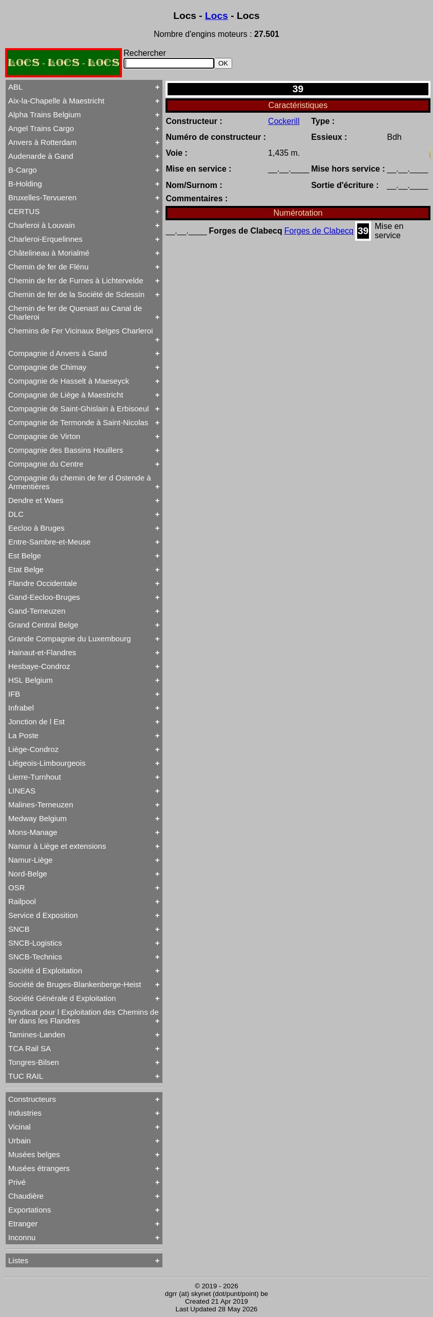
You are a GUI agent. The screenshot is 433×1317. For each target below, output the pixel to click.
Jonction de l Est (36, 721)
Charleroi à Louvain (41, 225)
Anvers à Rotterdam (42, 142)
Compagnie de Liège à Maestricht (65, 394)
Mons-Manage (32, 832)
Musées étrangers (39, 1168)
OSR (16, 887)
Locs (216, 15)
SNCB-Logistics (35, 942)
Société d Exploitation (45, 970)
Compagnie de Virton (44, 436)
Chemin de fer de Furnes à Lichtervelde (75, 280)
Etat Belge (26, 569)
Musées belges (34, 1154)
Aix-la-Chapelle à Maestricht (56, 100)
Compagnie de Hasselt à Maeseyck (68, 381)
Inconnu (21, 1237)
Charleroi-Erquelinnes (45, 239)
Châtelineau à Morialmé (48, 252)
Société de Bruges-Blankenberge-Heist (74, 984)
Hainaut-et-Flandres (42, 652)
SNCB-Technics (35, 956)
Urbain (19, 1140)
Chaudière (26, 1195)
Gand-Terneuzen (37, 611)
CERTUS (23, 211)
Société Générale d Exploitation (62, 998)
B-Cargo (22, 169)
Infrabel (21, 707)
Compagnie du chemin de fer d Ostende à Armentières (79, 482)
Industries (25, 1113)
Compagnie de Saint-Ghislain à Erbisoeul (78, 408)
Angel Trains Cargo (41, 128)
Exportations (29, 1209)
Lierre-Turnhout (34, 776)
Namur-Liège (30, 859)
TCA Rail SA (29, 1048)
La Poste (23, 735)
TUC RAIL (25, 1076)
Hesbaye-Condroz (39, 666)
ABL (15, 86)
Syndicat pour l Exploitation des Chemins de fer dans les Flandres (83, 1016)
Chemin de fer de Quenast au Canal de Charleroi (75, 312)
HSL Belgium (30, 680)
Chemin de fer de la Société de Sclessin (76, 294)
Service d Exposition (43, 915)
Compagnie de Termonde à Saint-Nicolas (78, 422)
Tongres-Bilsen (33, 1062)
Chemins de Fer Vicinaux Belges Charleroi (80, 330)
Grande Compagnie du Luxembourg (69, 638)
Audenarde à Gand (40, 156)
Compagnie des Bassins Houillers (65, 450)
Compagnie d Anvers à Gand (57, 353)
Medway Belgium (37, 818)
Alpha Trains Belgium (44, 114)
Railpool (22, 901)
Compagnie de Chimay (47, 367)
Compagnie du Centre (46, 463)
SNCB (19, 929)
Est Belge (24, 555)
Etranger (23, 1223)
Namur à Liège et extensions (57, 846)
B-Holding (25, 183)
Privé (17, 1182)
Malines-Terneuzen (40, 804)
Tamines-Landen (36, 1034)
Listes (18, 1260)
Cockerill (283, 121)
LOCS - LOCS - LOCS (63, 62)
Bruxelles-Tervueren (42, 197)
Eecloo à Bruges (36, 528)
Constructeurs (32, 1099)
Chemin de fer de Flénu (48, 266)
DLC (16, 514)
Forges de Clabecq (319, 230)
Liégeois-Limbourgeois (47, 763)
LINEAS (21, 790)
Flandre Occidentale (42, 583)
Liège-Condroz (33, 749)
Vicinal (19, 1126)
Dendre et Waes (36, 500)
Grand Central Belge (43, 624)
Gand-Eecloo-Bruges (44, 597)
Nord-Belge (27, 873)
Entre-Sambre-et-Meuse (49, 541)
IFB (14, 693)
